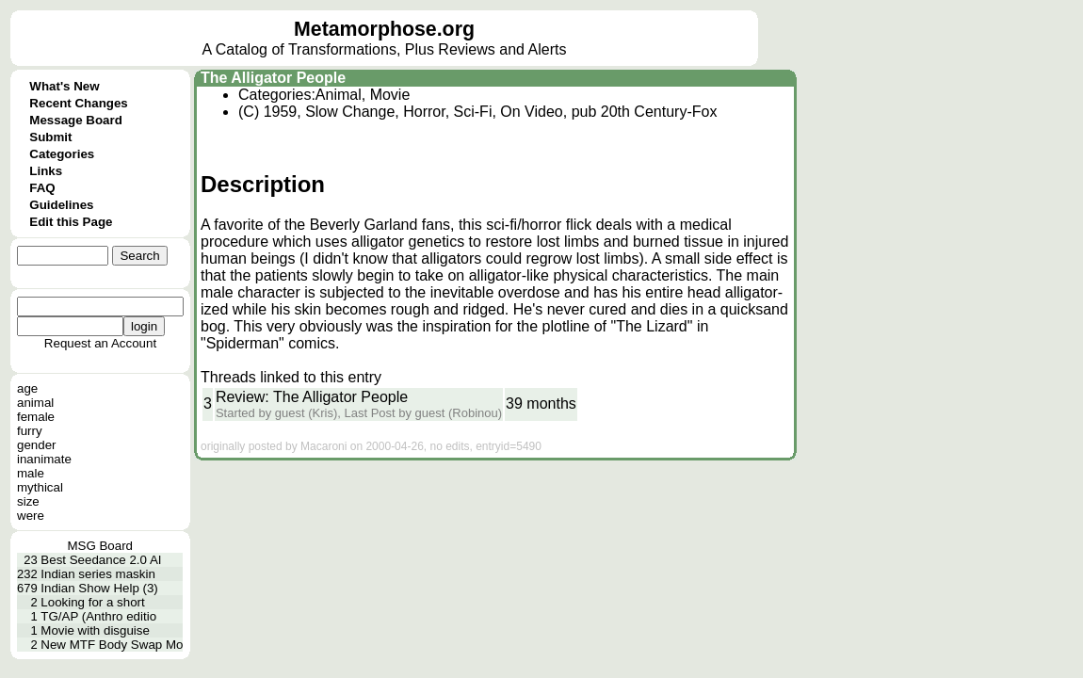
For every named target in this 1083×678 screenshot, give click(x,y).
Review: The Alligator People (312, 397)
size (28, 501)
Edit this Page (70, 222)
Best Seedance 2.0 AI (100, 560)
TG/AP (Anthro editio (98, 616)
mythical (40, 487)
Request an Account (100, 343)
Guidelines (61, 205)
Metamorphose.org (384, 29)
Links (45, 171)
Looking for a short (92, 602)
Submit (50, 137)
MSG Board (100, 546)
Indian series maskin (97, 574)
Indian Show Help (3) (98, 588)
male (30, 473)
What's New (64, 86)
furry (29, 431)
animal (35, 403)
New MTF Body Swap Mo (111, 645)
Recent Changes (78, 103)
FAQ (42, 188)
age (27, 388)
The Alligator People (273, 78)
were (30, 515)
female (36, 417)
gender (37, 445)
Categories (61, 154)
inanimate (44, 459)
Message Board (75, 120)
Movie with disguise (95, 630)
